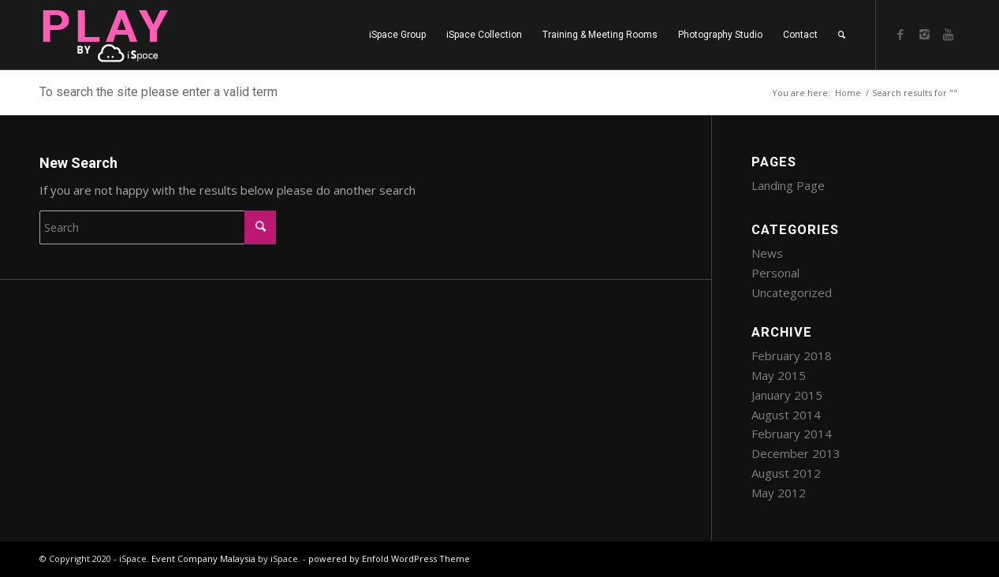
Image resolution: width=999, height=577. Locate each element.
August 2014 (786, 415)
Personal (775, 273)
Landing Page (788, 185)
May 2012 (778, 493)
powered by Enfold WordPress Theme (389, 558)
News (767, 253)
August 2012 (786, 473)
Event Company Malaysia (203, 558)
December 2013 (796, 453)
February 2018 (791, 355)
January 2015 (786, 395)
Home (848, 93)
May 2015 (778, 375)
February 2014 (791, 433)
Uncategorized (791, 292)
